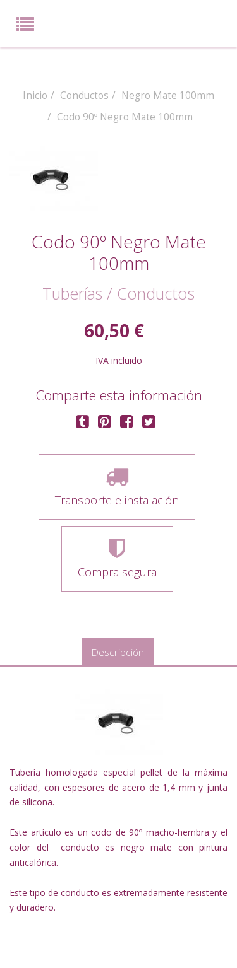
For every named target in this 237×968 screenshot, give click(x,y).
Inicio (35, 95)
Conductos (84, 95)
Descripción (118, 652)
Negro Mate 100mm (167, 95)
